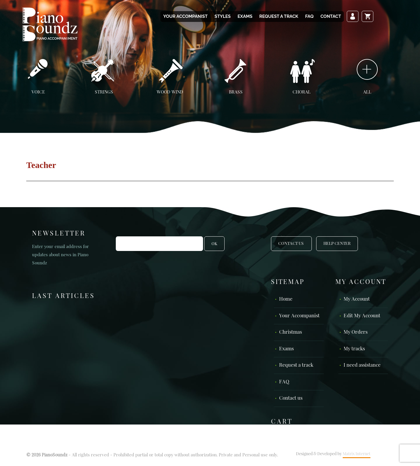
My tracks (354, 349)
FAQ (309, 16)
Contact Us (291, 244)
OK (214, 244)
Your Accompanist (185, 16)
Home (286, 299)
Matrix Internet (356, 454)
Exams (244, 16)
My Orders (356, 332)
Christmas (290, 332)
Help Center (337, 244)
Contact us (290, 398)
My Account (357, 299)
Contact (331, 16)
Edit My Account (362, 315)
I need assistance (362, 365)
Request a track (278, 16)
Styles (222, 16)
